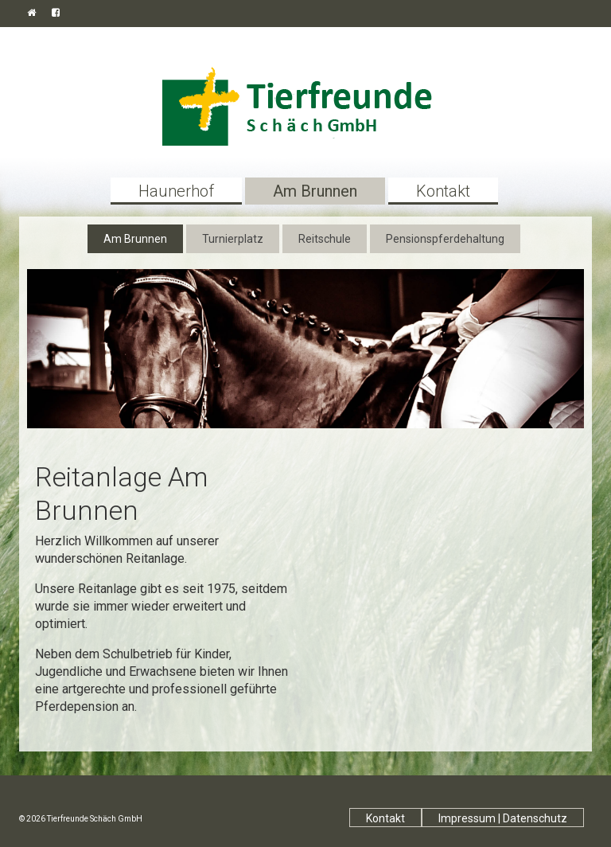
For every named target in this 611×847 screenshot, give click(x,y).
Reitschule (324, 238)
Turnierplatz (232, 238)
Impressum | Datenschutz (502, 818)
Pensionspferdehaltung (445, 238)
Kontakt (443, 191)
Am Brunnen (315, 191)
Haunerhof (176, 191)
